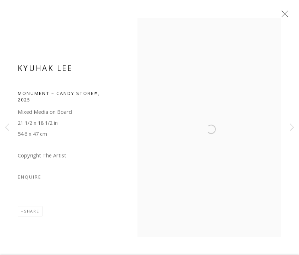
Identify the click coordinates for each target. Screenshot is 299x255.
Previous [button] (7, 127)
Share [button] (31, 214)
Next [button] (292, 127)
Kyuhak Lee (45, 71)
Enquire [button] (29, 180)
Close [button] (286, 16)
